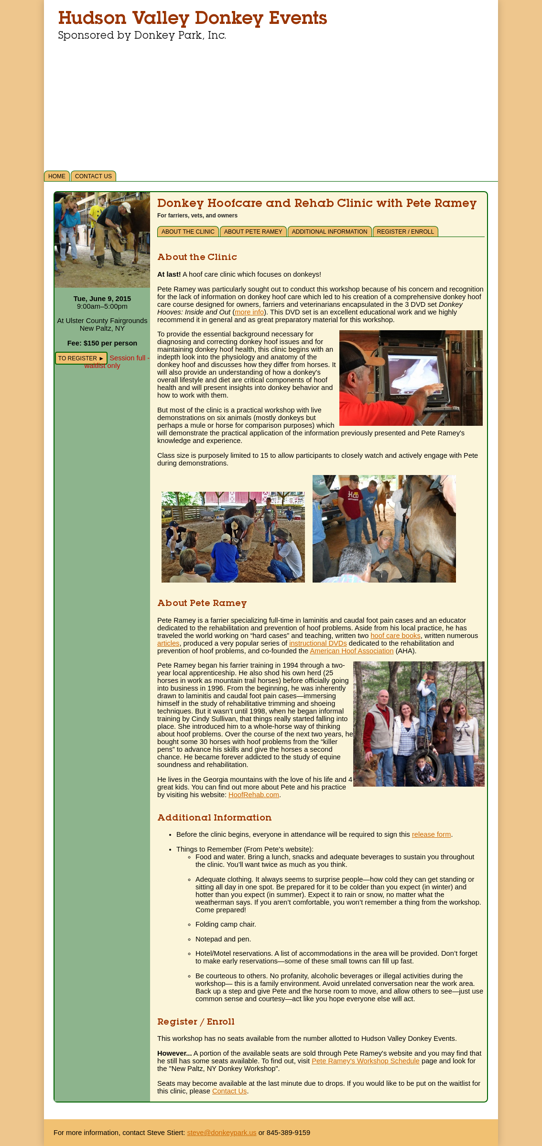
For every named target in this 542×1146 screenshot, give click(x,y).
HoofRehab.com (253, 795)
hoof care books (395, 635)
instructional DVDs (318, 643)
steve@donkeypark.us (221, 1132)
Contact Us (93, 176)
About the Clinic (188, 231)
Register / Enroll (405, 231)
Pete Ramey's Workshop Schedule (366, 1061)
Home (56, 176)
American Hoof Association (351, 651)
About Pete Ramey (253, 231)
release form (431, 834)
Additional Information (330, 231)
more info (249, 312)
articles (168, 643)
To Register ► (81, 358)
